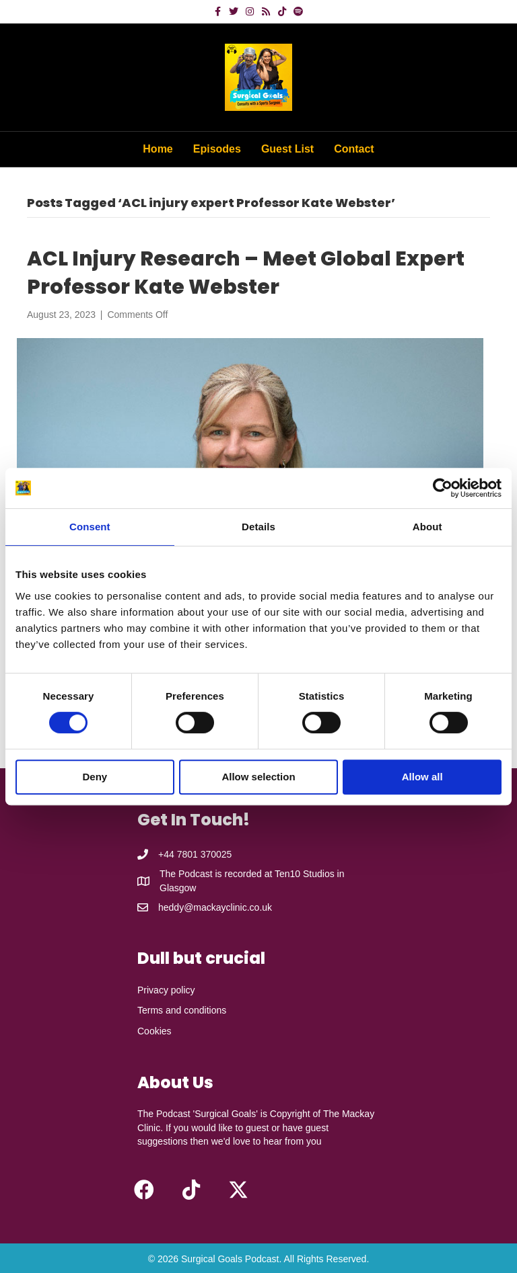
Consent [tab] (89, 526)
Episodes (217, 149)
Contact (354, 149)
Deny (94, 776)
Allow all (422, 776)
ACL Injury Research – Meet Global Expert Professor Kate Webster (245, 273)
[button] (144, 1189)
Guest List (287, 149)
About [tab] (427, 526)
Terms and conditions (181, 1010)
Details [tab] (258, 526)
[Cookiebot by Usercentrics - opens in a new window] (443, 488)
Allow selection (258, 776)
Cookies (154, 1031)
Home (157, 149)
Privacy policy (166, 990)
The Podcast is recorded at (217, 873)
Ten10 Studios (305, 873)
